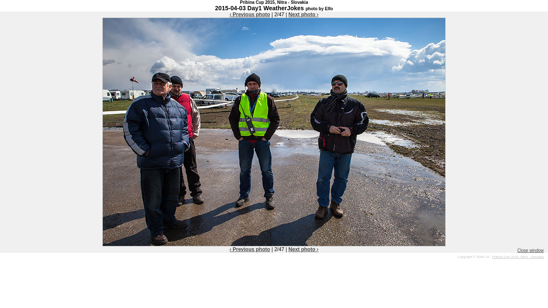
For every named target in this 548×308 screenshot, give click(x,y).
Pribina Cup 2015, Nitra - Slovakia (518, 257)
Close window (530, 250)
